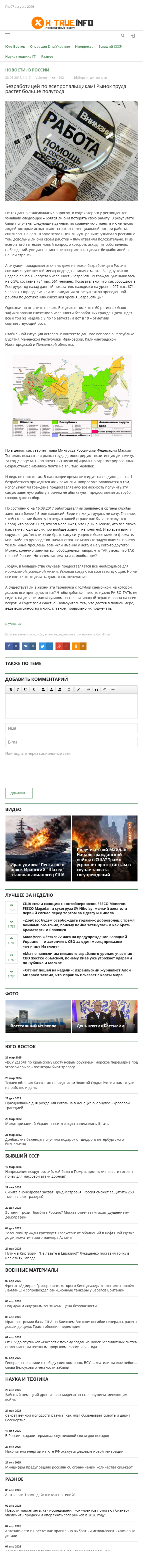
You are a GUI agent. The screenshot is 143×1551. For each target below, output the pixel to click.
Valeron (41, 77)
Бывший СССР (110, 46)
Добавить (19, 793)
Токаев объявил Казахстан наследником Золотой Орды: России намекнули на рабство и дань (69, 1085)
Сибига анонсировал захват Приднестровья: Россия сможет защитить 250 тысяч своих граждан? (69, 1194)
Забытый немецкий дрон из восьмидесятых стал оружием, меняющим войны (66, 1397)
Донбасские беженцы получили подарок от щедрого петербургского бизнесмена (64, 1142)
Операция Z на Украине (50, 46)
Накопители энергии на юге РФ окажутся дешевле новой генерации (64, 1451)
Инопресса (84, 46)
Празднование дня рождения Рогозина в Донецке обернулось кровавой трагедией (67, 1105)
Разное (47, 56)
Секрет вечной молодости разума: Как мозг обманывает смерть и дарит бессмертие (67, 1417)
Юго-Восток (15, 46)
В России (38, 70)
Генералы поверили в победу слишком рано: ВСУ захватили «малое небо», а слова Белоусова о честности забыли (71, 1365)
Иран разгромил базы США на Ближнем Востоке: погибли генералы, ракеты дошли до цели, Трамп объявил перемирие (71, 1324)
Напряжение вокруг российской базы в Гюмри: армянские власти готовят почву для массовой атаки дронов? (69, 1174)
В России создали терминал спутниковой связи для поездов (57, 1435)
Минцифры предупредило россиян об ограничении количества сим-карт (69, 1467)
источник (13, 624)
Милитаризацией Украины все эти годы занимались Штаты (57, 1123)
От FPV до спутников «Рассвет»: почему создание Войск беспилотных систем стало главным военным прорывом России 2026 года (71, 1344)
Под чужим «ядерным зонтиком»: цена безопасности (51, 1305)
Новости (15, 70)
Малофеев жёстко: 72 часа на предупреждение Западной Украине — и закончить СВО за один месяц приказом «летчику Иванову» (75, 941)
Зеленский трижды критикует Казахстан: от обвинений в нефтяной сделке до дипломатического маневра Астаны (69, 1235)
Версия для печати (90, 77)
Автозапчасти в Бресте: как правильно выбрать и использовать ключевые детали (70, 1533)
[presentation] (43, 774)
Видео (13, 809)
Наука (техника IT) (20, 56)
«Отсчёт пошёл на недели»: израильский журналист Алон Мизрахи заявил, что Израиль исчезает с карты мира (77, 972)
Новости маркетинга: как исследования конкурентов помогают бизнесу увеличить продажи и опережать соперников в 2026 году (67, 1512)
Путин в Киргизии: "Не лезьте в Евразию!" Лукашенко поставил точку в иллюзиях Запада (67, 1255)
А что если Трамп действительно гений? (40, 1494)
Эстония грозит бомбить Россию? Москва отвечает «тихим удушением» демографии (67, 1214)
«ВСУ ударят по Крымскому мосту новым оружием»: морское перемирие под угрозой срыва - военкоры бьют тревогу (71, 1064)
